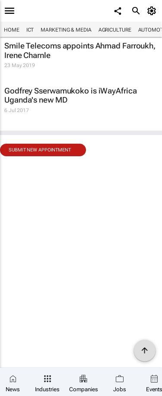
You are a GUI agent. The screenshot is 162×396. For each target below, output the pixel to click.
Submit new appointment (40, 150)
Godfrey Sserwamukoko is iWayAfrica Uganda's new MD (70, 95)
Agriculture (114, 30)
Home (11, 30)
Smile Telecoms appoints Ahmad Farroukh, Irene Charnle (80, 50)
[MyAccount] (153, 10)
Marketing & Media (66, 30)
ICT (30, 30)
